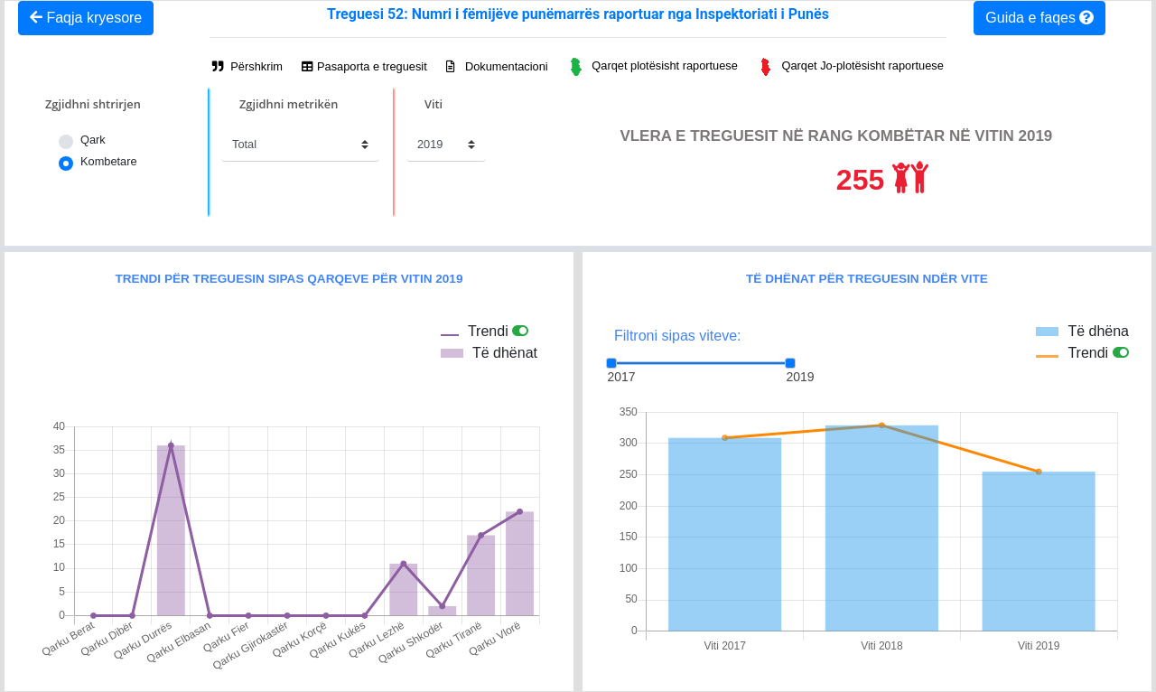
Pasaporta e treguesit (364, 66)
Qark (93, 139)
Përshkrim (247, 66)
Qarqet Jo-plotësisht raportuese (850, 67)
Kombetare (108, 161)
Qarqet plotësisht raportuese (652, 67)
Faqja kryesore (86, 17)
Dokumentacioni (496, 66)
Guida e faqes (1039, 17)
